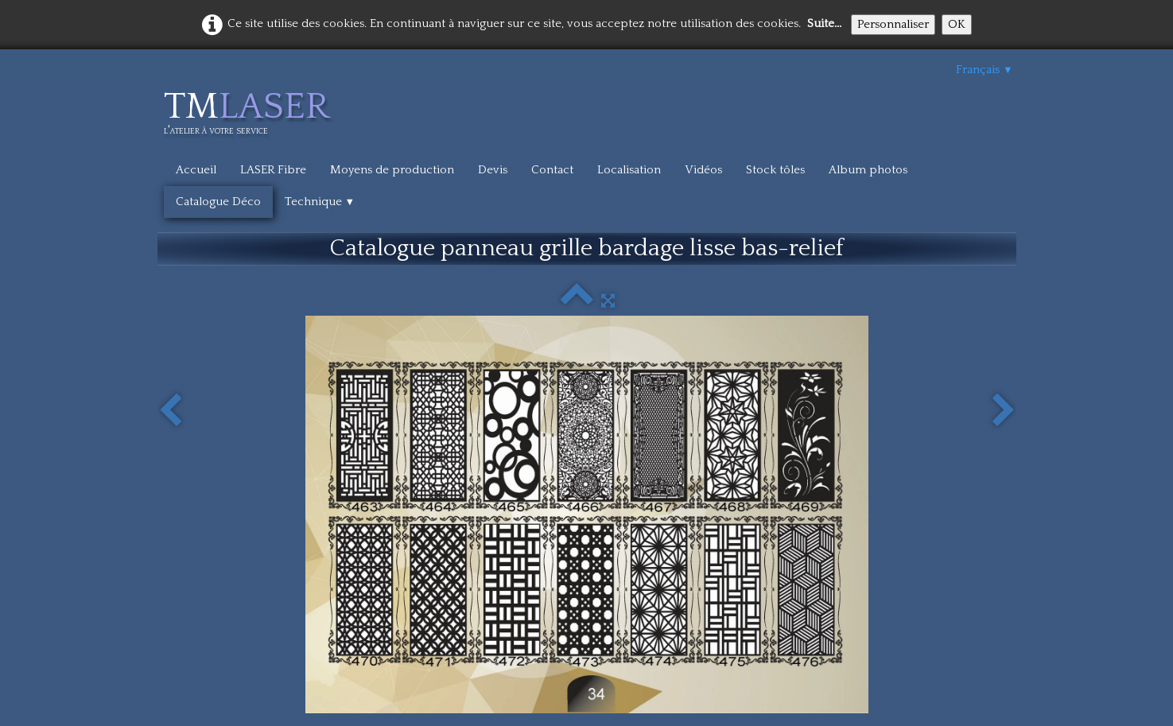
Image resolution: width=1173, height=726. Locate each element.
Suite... (824, 23)
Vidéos (703, 170)
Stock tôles (775, 170)
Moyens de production (392, 170)
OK (956, 24)
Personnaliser (893, 24)
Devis (492, 170)
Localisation (629, 170)
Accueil (196, 170)
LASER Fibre (273, 170)
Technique (320, 201)
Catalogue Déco (218, 201)
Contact (552, 170)
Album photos (868, 170)
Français (984, 69)
